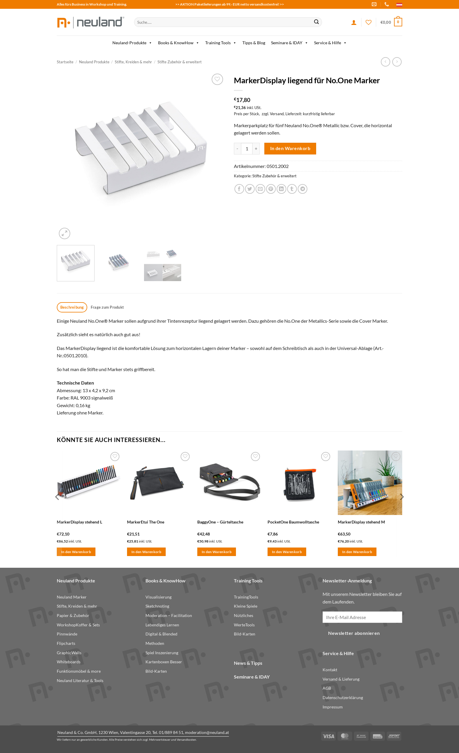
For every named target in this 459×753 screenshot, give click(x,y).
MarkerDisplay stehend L (79, 521)
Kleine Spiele (245, 606)
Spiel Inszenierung (161, 652)
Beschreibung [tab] (72, 307)
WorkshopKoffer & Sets (78, 624)
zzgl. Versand (273, 113)
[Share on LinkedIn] (281, 189)
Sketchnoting (157, 606)
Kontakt (330, 669)
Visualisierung (158, 596)
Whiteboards (69, 661)
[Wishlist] (368, 22)
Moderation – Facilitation (168, 615)
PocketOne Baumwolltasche (293, 521)
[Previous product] (396, 61)
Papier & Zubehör (73, 615)
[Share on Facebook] (239, 189)
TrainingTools (246, 596)
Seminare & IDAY (289, 42)
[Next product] (385, 61)
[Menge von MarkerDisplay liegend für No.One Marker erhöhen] (256, 148)
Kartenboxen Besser (163, 661)
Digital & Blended (161, 633)
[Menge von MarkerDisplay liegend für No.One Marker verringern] (237, 148)
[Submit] (316, 22)
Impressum (333, 706)
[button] (391, 22)
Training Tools (221, 42)
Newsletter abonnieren (354, 633)
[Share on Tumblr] (292, 189)
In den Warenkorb (290, 148)
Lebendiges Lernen (162, 624)
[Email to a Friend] (260, 189)
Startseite (65, 62)
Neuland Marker (72, 596)
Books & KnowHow (178, 42)
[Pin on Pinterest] (271, 189)
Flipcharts (66, 643)
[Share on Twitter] (250, 189)
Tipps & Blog (253, 42)
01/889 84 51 (171, 732)
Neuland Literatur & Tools (80, 680)
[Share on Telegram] (302, 189)
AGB (327, 688)
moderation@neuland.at (207, 732)
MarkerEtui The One (145, 521)
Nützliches (243, 615)
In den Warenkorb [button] (76, 552)
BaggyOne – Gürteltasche (220, 521)
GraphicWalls (69, 652)
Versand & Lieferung (341, 678)
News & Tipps (248, 663)
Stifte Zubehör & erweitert (179, 62)
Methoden (154, 643)
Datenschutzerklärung (343, 697)
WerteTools (244, 624)
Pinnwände (67, 633)
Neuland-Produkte (132, 42)
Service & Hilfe (330, 42)
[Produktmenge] (247, 148)
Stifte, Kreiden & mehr (133, 62)
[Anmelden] (354, 22)
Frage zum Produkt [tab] (107, 307)
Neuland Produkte (94, 62)
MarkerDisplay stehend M (361, 521)
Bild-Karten (156, 671)
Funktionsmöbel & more (79, 671)
